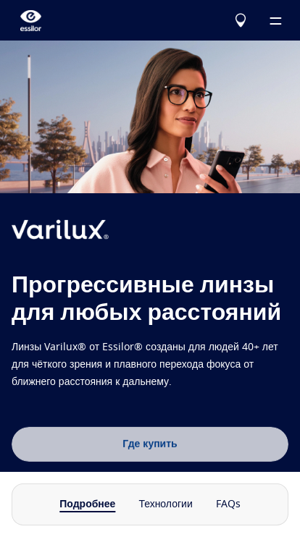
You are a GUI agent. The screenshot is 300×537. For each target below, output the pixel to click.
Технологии (165, 504)
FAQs (228, 504)
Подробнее (87, 504)
